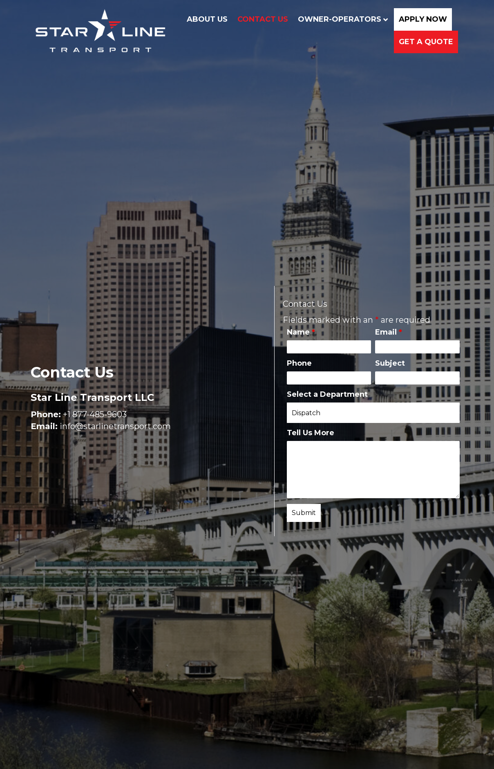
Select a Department (327, 394)
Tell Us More (310, 433)
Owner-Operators (336, 20)
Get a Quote (423, 42)
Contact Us (260, 20)
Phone (299, 363)
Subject (390, 363)
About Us (204, 20)
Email (388, 332)
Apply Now (420, 20)
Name (301, 332)
